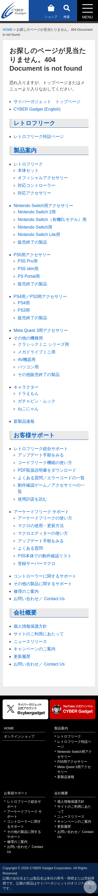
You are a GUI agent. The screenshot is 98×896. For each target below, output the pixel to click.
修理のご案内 (26, 591)
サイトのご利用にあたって (39, 634)
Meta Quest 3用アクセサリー (41, 330)
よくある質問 (30, 548)
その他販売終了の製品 (39, 374)
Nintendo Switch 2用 (37, 212)
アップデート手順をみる (41, 455)
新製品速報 (24, 421)
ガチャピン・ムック (36, 401)
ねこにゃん (28, 408)
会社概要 (25, 612)
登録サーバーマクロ (36, 563)
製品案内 (25, 150)
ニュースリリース (30, 641)
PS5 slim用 (28, 268)
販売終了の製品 (32, 242)
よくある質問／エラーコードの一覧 (51, 478)
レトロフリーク (34, 123)
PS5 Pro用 (28, 261)
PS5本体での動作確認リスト (45, 556)
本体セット (28, 170)
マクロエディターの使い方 (43, 533)
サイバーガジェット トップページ (47, 101)
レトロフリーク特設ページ (39, 136)
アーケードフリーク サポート (41, 511)
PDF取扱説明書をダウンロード (47, 470)
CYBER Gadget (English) (37, 109)
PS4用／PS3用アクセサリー (40, 296)
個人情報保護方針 (30, 626)
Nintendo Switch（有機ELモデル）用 (52, 219)
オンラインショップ (19, 736)
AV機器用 (27, 359)
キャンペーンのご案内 (34, 649)
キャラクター (26, 387)
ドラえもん (28, 393)
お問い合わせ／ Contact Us (39, 598)
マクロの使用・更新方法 (41, 525)
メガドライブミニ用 (36, 352)
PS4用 (24, 303)
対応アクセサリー (34, 193)
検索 (67, 11)
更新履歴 (22, 656)
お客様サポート (34, 435)
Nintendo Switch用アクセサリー (43, 205)
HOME (8, 30)
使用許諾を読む (32, 499)
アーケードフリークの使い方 (45, 518)
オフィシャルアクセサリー (43, 178)
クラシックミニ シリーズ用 (43, 344)
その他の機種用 (28, 338)
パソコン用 (28, 367)
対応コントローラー (36, 185)
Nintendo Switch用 (35, 227)
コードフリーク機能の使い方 (45, 462)
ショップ (51, 11)
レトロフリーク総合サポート (41, 448)
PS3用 (24, 310)
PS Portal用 (29, 276)
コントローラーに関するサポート (45, 576)
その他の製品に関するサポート (43, 583)
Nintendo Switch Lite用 (39, 234)
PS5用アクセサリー (32, 255)
